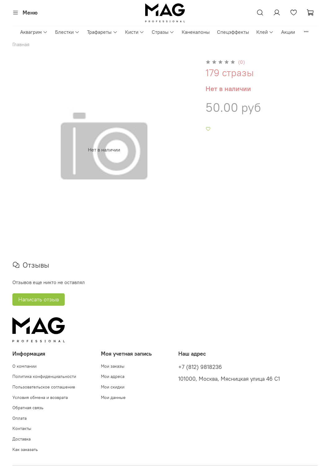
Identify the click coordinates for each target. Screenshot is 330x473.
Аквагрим (34, 32)
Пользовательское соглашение (43, 387)
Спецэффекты (233, 32)
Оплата (19, 418)
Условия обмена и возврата (40, 397)
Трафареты (102, 32)
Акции (288, 32)
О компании (24, 366)
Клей (265, 32)
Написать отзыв (38, 299)
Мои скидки (112, 387)
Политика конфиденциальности (44, 376)
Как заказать (25, 449)
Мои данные (113, 397)
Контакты (21, 428)
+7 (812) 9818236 (200, 367)
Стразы (163, 32)
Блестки (67, 32)
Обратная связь (27, 407)
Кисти (134, 32)
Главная (20, 44)
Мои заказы (112, 366)
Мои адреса (112, 376)
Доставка (21, 439)
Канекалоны (196, 32)
